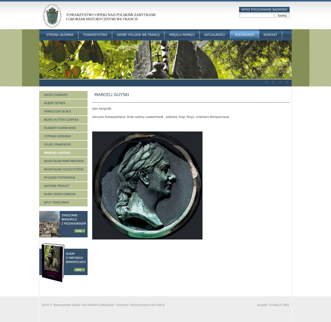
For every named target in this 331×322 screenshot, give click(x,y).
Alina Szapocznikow (60, 194)
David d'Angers (56, 95)
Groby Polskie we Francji (138, 35)
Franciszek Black (57, 111)
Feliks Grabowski (57, 144)
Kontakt (270, 35)
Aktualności (214, 35)
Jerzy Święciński (56, 202)
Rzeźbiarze (244, 35)
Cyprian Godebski (57, 136)
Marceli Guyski (57, 152)
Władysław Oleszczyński (63, 169)
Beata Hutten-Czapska (61, 119)
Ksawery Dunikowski (60, 128)
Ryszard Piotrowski (59, 177)
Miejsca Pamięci (182, 35)
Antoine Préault (56, 186)
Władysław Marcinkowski (64, 161)
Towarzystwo (95, 35)
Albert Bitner (54, 103)
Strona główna (60, 35)
